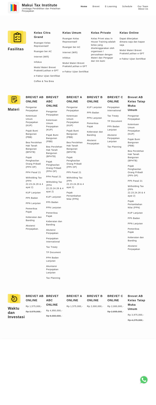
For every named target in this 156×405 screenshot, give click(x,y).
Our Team (143, 6)
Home (84, 6)
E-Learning (111, 6)
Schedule (127, 6)
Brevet (96, 6)
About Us (143, 9)
